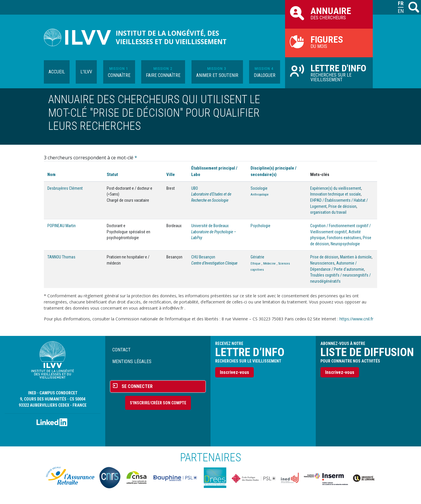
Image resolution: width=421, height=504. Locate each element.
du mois (329, 41)
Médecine (269, 263)
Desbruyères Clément (65, 188)
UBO (194, 188)
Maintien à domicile (356, 257)
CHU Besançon (203, 257)
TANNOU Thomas (61, 257)
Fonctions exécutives (344, 237)
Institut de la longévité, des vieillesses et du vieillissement (171, 37)
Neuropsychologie (345, 243)
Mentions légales (131, 361)
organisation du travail (328, 212)
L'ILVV (86, 72)
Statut (112, 174)
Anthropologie (260, 194)
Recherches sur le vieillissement (329, 72)
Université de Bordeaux (210, 225)
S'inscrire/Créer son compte (158, 403)
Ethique (255, 263)
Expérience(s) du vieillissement (335, 188)
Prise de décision (342, 206)
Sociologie (259, 188)
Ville (170, 174)
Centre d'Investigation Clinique (214, 263)
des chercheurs (329, 12)
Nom (51, 174)
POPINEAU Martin (61, 225)
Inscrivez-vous (234, 372)
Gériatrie (257, 257)
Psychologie (260, 225)
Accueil (57, 72)
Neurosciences (322, 263)
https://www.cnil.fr (356, 319)
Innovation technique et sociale (335, 194)
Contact (121, 350)
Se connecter (137, 386)
